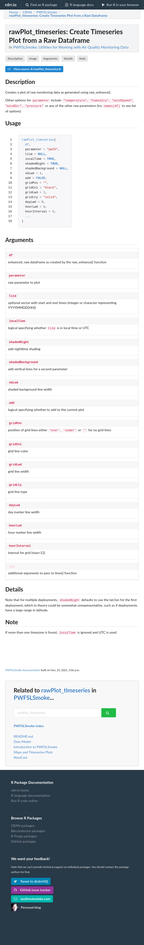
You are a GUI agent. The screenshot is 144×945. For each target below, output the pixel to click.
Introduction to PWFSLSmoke (35, 736)
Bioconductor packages (28, 820)
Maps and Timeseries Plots (33, 742)
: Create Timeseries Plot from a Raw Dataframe (58, 15)
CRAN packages (23, 815)
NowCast (20, 747)
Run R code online (24, 790)
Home (13, 12)
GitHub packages (23, 831)
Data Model (22, 731)
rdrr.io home (20, 780)
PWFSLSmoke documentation (22, 659)
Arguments (50, 58)
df (27, 144)
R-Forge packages (24, 825)
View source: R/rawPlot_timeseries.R (34, 69)
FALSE (40, 177)
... (28, 216)
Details (68, 58)
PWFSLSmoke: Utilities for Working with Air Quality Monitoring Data (70, 47)
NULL (41, 153)
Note (82, 58)
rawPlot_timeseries (38, 139)
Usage (33, 58)
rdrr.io (10, 4)
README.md (23, 726)
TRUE (50, 158)
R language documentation (30, 785)
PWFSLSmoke (32, 687)
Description (15, 58)
